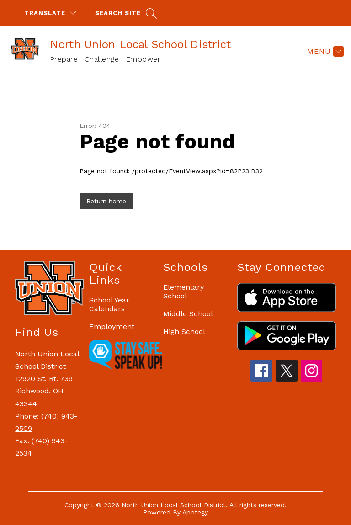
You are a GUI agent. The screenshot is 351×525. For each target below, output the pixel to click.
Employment (111, 326)
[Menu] (324, 51)
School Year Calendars (109, 304)
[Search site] (125, 13)
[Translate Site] (50, 13)
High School (184, 331)
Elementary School (183, 291)
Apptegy (195, 512)
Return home (106, 201)
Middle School (188, 313)
